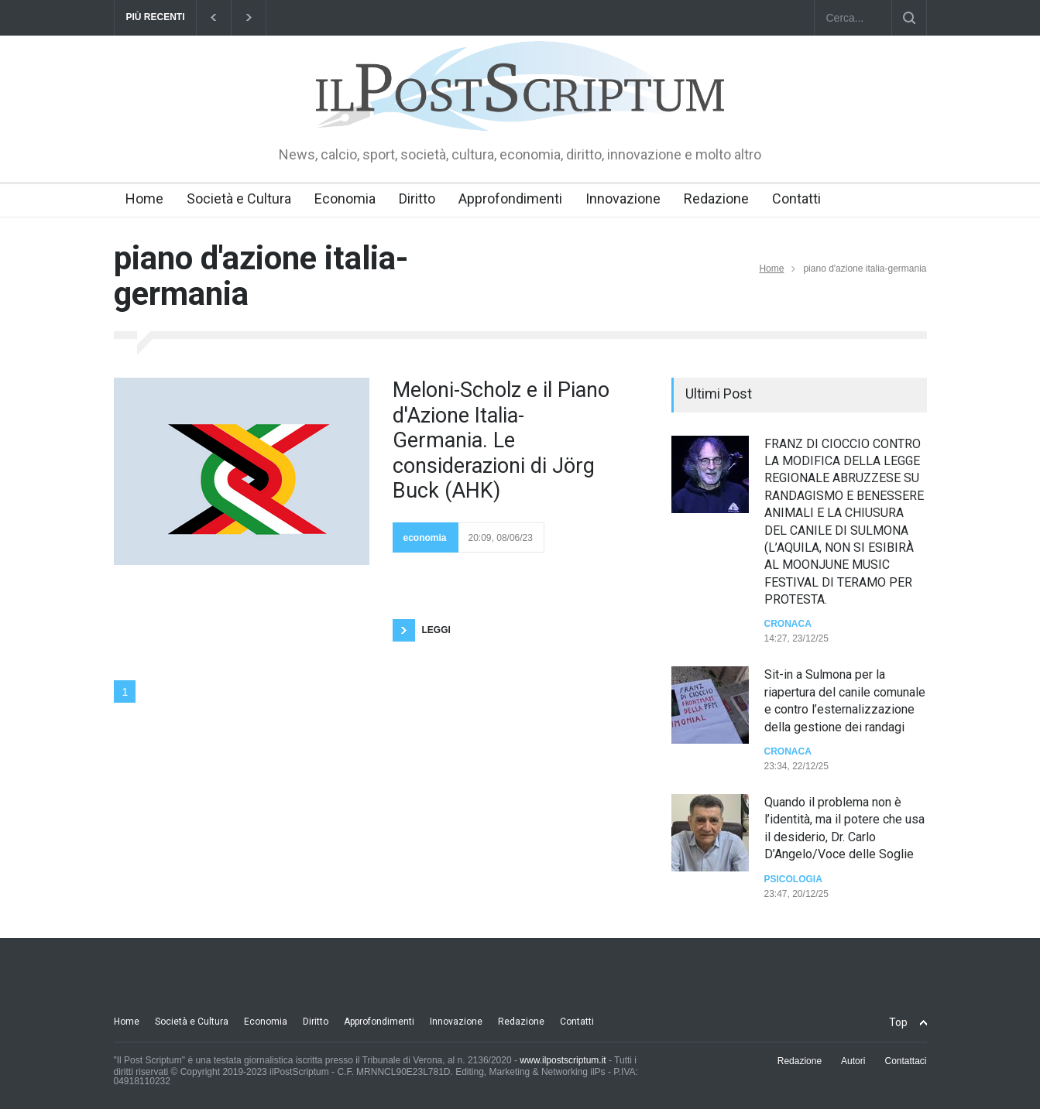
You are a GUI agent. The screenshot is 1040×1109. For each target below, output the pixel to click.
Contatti (796, 198)
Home (144, 198)
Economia (345, 198)
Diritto (417, 198)
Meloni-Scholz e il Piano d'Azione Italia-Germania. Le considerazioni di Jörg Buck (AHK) (501, 440)
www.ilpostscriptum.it (563, 1060)
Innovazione (623, 198)
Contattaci (905, 1061)
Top (898, 1022)
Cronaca (788, 623)
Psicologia (793, 879)
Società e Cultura (239, 198)
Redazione (716, 198)
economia (425, 537)
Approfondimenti (510, 198)
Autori (853, 1061)
